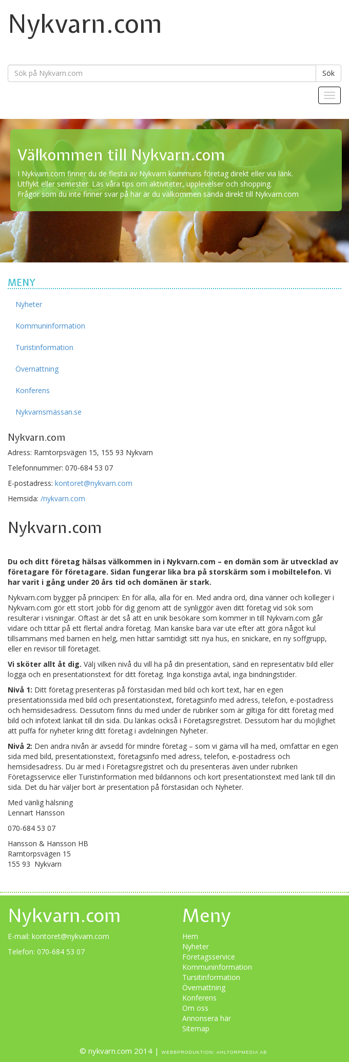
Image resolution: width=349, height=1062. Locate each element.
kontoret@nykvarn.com (93, 483)
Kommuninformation (50, 326)
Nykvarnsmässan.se (48, 412)
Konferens (32, 390)
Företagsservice (208, 957)
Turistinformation (44, 347)
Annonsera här (206, 1018)
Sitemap (195, 1028)
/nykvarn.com (63, 498)
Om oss (195, 1008)
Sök (328, 73)
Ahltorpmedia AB (242, 1052)
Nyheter (28, 304)
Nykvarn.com (85, 23)
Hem (190, 936)
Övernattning (37, 369)
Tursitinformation (211, 977)
